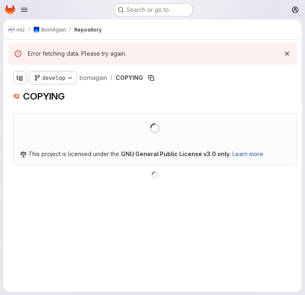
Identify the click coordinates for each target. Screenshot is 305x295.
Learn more (247, 153)
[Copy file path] (151, 77)
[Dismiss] (287, 54)
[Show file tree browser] (19, 77)
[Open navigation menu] (24, 9)
